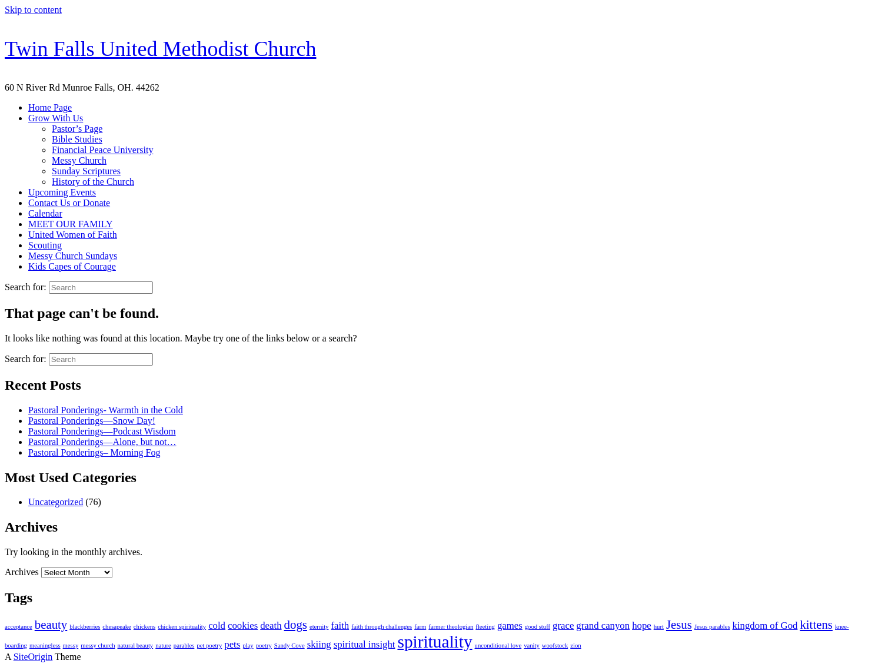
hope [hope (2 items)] (641, 625)
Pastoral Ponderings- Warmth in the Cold (105, 410)
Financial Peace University (102, 150)
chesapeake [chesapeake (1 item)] (116, 626)
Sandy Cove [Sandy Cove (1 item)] (289, 645)
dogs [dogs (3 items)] (295, 625)
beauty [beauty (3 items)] (51, 625)
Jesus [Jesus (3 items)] (679, 625)
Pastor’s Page (77, 129)
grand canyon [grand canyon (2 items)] (603, 625)
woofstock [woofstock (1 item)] (555, 645)
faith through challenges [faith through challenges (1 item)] (381, 626)
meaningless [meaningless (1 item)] (45, 645)
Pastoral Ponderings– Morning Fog (94, 452)
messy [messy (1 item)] (71, 645)
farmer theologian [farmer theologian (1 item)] (450, 626)
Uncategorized (55, 502)
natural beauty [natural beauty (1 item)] (136, 645)
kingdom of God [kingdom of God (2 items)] (765, 625)
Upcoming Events (62, 192)
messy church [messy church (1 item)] (98, 645)
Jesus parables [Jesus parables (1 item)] (712, 626)
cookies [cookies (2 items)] (243, 625)
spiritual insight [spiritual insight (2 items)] (364, 644)
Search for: (25, 287)
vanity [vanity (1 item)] (532, 645)
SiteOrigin (33, 657)
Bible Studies (77, 139)
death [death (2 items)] (270, 625)
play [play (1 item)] (247, 645)
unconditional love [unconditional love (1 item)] (498, 645)
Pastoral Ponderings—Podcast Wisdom (102, 431)
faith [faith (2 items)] (340, 625)
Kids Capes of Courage (72, 266)
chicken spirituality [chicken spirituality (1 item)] (182, 626)
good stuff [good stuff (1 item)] (537, 626)
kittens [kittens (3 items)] (816, 625)
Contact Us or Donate (69, 203)
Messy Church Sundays (72, 256)
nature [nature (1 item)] (163, 645)
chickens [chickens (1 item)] (144, 626)
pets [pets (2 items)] (232, 644)
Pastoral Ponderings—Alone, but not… (102, 442)
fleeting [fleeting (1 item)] (485, 626)
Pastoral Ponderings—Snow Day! (91, 421)
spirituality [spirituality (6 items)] (434, 641)
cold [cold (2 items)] (216, 625)
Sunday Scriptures (86, 171)
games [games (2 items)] (510, 625)
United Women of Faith (72, 235)
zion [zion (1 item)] (575, 645)
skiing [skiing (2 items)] (319, 644)
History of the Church (93, 182)
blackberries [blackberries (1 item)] (84, 626)
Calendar (45, 213)
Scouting (45, 245)
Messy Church (79, 160)
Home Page (50, 107)
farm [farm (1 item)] (420, 626)
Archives (22, 572)
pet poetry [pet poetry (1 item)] (209, 645)
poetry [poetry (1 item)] (264, 645)
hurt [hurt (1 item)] (659, 626)
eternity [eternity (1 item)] (319, 626)
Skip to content (33, 10)
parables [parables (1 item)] (184, 645)
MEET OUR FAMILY (70, 224)
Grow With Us (55, 118)
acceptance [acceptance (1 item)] (18, 626)
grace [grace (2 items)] (563, 625)
